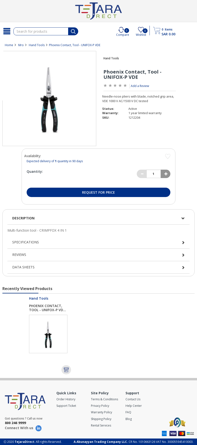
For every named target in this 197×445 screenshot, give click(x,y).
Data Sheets (23, 267)
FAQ (128, 412)
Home (9, 45)
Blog (128, 419)
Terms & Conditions (104, 399)
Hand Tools (37, 45)
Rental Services (101, 425)
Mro (21, 45)
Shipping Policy (101, 419)
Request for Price (98, 192)
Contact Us (132, 399)
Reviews (19, 254)
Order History (65, 399)
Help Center (133, 406)
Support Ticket (66, 406)
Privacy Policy (100, 406)
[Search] (6, 31)
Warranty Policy (101, 412)
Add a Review (140, 86)
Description (23, 218)
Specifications (25, 242)
